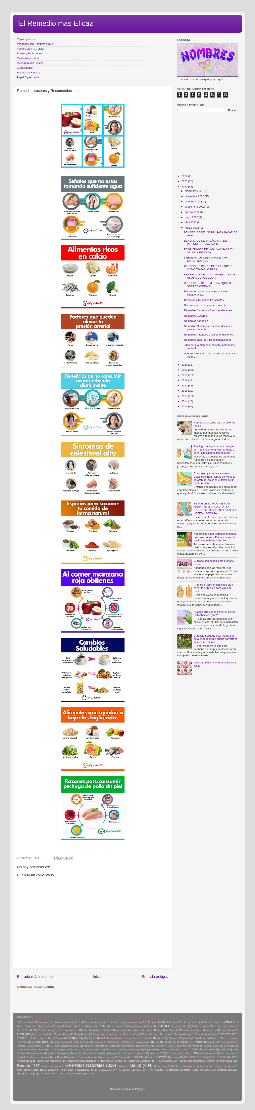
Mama (121, 1049)
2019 (184, 375)
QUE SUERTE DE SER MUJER (198, 1057)
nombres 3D (156, 1053)
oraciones (212, 1053)
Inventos (21, 1046)
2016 (184, 390)
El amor (172, 1038)
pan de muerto (228, 1053)
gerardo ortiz (113, 1042)
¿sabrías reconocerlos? (132, 1022)
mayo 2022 (192, 217)
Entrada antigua (155, 976)
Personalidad (125, 1057)
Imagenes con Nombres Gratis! (35, 43)
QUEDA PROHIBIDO (228, 1057)
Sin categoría (50, 1069)
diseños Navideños (154, 1038)
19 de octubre (154, 1022)
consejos (23, 1034)
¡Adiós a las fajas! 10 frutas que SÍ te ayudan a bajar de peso (47, 1022)
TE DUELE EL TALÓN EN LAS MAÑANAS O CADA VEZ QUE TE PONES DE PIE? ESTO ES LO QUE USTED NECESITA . (215, 508)
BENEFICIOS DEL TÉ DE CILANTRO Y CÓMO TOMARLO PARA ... (208, 268)
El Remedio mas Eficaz (56, 23)
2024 (184, 176)
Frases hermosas (81, 1042)
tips (19, 1073)
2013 (184, 406)
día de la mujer (37, 1038)
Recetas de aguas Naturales (81, 1060)
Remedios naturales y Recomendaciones (208, 334)
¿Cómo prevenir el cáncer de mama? (99, 1022)
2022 (184, 186)
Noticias (198, 1053)
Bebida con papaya (112, 1026)
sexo (217, 1066)
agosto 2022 (192, 212)
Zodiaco (91, 1073)
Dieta (71, 1038)
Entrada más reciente (35, 976)
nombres (140, 1053)
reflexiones (225, 1060)
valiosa (51, 1073)
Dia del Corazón (56, 1038)
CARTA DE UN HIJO (27, 1030)
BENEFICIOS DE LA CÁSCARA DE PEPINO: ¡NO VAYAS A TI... (205, 242)
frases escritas (62, 1042)
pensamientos (108, 1057)
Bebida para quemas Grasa (139, 1026)
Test (230, 1069)
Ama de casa (45, 1026)
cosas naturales (45, 1034)
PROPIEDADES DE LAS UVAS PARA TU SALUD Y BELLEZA (209, 251)
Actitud (228, 1021)
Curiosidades (25, 67)
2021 (184, 364)
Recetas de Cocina (28, 72)
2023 (184, 181)
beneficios (182, 1026)
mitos (185, 1049)
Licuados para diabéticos (65, 1049)
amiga (59, 1026)
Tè (92, 1070)
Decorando (165, 1034)
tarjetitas (81, 1069)
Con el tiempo (228, 1030)
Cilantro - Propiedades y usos (94, 1030)
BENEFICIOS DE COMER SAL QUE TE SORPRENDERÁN (208, 285)
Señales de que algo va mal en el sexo (191, 1066)
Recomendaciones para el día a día (205, 305)
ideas (209, 1042)
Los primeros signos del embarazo (97, 1049)
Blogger (139, 1089)
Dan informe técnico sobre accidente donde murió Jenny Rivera (124, 1034)
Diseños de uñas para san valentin (123, 1038)
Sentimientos (160, 1066)
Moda (195, 1049)
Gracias (127, 1042)
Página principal (26, 39)
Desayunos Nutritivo (206, 1034)
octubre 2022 (193, 201)
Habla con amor (142, 1042)
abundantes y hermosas (208, 1022)
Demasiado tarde (183, 1034)
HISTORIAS (170, 1042)
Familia (213, 1038)
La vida (227, 1046)
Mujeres (64, 1053)
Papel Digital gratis (28, 77)
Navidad (98, 1053)
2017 (184, 385)
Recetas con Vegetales (48, 1060)
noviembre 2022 (195, 196)
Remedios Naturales (84, 1065)
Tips (29, 1073)
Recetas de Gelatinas (138, 1060)
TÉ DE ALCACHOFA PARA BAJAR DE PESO (119, 1070)
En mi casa (185, 1038)
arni (82, 1026)
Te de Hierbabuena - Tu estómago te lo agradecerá (170, 1070)
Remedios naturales (196, 320)
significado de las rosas (28, 1070)
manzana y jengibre (137, 1049)
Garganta (98, 1042)
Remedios (24, 1065)
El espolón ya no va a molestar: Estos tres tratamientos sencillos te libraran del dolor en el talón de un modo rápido (214, 478)
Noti (188, 1053)
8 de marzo (187, 1022)
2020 (184, 369)
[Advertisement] (81, 999)
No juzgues (111, 1053)
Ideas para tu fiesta (225, 1042)
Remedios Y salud (28, 58)
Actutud (20, 1026)
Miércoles (174, 1049)
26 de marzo (172, 1022)
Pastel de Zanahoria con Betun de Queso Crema (40, 1057)
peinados (71, 1057)
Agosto (31, 1026)
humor (198, 1042)
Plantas (139, 1057)
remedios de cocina (51, 1066)
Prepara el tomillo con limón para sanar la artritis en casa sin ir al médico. (213, 588)
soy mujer (67, 1069)
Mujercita (52, 1053)
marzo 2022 (192, 227)
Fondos (23, 1042)
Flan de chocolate (229, 1038)
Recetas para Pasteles (190, 1060)
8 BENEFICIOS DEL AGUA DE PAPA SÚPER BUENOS (206, 259)
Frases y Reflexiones (29, 53)
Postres (163, 1057)
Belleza (161, 1026)
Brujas (195, 1026)
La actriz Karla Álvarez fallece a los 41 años (198, 1046)
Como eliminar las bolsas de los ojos (131, 1030)
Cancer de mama (226, 1026)
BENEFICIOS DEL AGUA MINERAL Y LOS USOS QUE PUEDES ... (209, 276)
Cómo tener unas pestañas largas (199, 1030)
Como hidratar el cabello (166, 1030)
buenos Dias (208, 1026)
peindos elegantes (89, 1057)
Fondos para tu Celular (30, 48)
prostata (175, 1057)
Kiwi (171, 1046)
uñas (41, 1073)
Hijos (157, 1042)
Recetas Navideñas (164, 1061)
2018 (184, 380)
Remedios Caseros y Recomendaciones (208, 310)
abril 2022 (191, 222)
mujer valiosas (37, 1053)
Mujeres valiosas (82, 1053)
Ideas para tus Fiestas (30, 62)
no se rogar (126, 1053)
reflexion (211, 1061)
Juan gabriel (35, 1046)
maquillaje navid (158, 1049)
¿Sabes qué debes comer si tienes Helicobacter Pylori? (214, 613)
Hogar (184, 1041)
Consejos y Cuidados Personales (204, 299)
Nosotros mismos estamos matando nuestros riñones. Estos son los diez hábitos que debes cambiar (215, 537)
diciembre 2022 (194, 190)
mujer (223, 1049)
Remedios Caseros (195, 315)
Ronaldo (122, 1066)
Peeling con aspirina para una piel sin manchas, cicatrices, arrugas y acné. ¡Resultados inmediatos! (214, 449)
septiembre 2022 (195, 206)
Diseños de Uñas (93, 1038)
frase (34, 1042)
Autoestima (93, 1026)
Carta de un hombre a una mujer (58, 1030)
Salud (135, 1065)
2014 (184, 401)
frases (44, 1041)
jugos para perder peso (66, 1045)
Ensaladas (200, 1038)
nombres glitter (175, 1053)
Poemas (151, 1057)
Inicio (97, 976)
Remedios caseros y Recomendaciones (207, 339)
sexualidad (229, 1066)
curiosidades (63, 1034)
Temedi (220, 1070)
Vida (61, 1073)
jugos (47, 1046)
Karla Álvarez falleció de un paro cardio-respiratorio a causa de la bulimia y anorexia (124, 1046)
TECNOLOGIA (206, 1070)
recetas (24, 1060)
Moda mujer (208, 1049)
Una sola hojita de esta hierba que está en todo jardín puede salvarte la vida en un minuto (215, 639)
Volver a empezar (75, 1073)
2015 (184, 396)
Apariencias (71, 1026)
